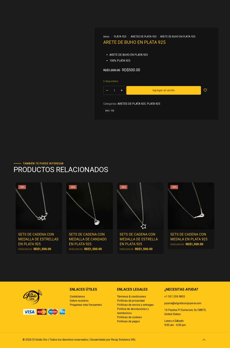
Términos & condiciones (131, 296)
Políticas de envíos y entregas (135, 304)
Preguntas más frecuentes (86, 304)
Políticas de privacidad (131, 300)
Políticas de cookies (129, 317)
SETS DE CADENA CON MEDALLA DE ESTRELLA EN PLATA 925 (139, 239)
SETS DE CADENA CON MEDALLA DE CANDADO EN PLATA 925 (88, 239)
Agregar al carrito (163, 90)
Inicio (106, 36)
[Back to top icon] (203, 339)
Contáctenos (77, 296)
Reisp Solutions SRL (123, 339)
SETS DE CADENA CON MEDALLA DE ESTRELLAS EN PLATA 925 (38, 239)
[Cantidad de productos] (114, 90)
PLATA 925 (120, 36)
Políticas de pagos (128, 321)
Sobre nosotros (79, 300)
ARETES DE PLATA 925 (143, 36)
